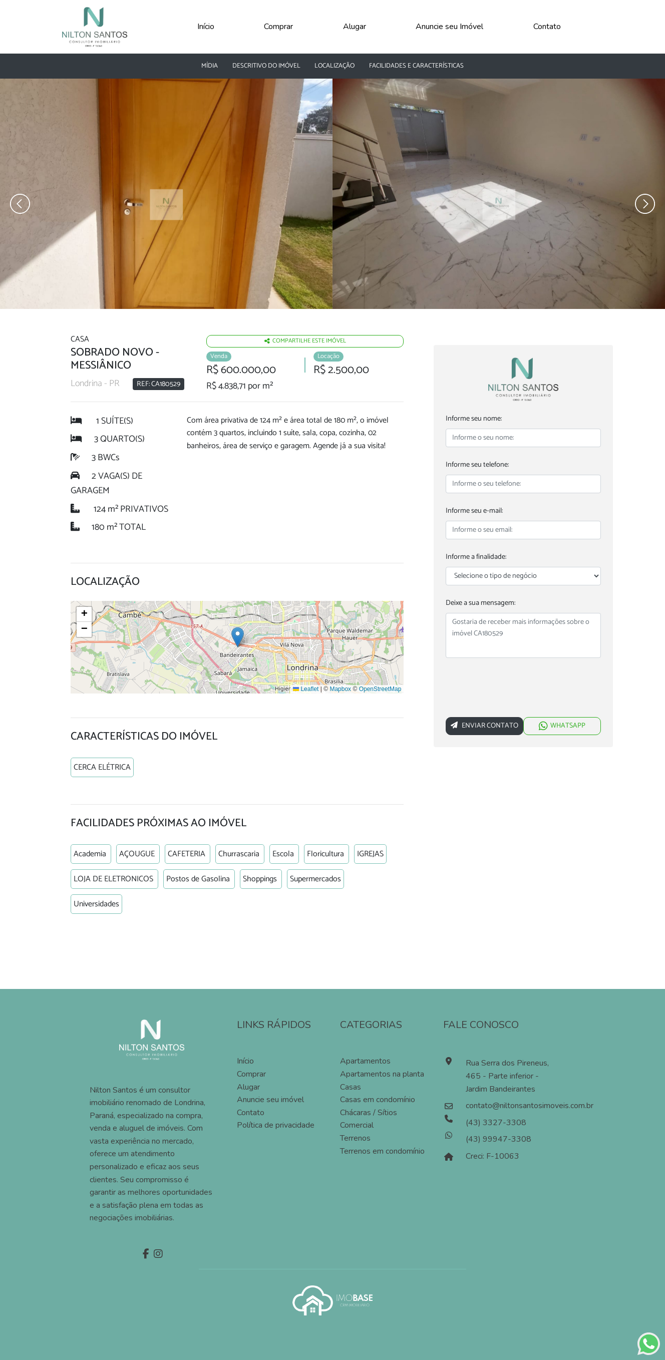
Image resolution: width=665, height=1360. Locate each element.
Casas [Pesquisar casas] (350, 1085)
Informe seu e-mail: (474, 511)
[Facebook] (144, 1253)
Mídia (209, 66)
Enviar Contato (484, 726)
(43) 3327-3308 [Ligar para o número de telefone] (496, 1121)
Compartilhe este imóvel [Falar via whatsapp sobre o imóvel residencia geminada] (305, 339)
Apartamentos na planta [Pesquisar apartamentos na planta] (382, 1072)
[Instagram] (157, 1253)
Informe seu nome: (474, 419)
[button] (237, 635)
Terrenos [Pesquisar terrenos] (355, 1136)
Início (205, 26)
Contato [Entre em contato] (250, 1111)
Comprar (278, 26)
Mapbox (340, 687)
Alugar (354, 26)
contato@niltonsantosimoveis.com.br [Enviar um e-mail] (511, 1104)
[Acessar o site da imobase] (332, 1298)
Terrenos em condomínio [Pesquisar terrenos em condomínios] (382, 1149)
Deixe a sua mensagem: (480, 603)
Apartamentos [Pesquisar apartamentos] (365, 1059)
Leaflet (305, 687)
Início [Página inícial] (245, 1059)
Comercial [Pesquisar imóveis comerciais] (357, 1123)
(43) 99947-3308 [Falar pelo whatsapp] (498, 1137)
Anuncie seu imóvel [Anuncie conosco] (270, 1098)
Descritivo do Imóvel (266, 66)
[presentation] (522, 689)
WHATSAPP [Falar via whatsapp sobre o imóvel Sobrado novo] (562, 726)
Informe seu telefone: (477, 465)
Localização (334, 66)
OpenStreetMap (380, 687)
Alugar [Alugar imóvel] (248, 1085)
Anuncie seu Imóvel (449, 26)
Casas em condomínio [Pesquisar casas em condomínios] (377, 1098)
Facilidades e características (416, 66)
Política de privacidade (275, 1123)
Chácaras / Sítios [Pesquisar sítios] (368, 1111)
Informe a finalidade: (476, 557)
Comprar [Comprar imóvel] (251, 1072)
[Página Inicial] (94, 26)
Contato (547, 26)
